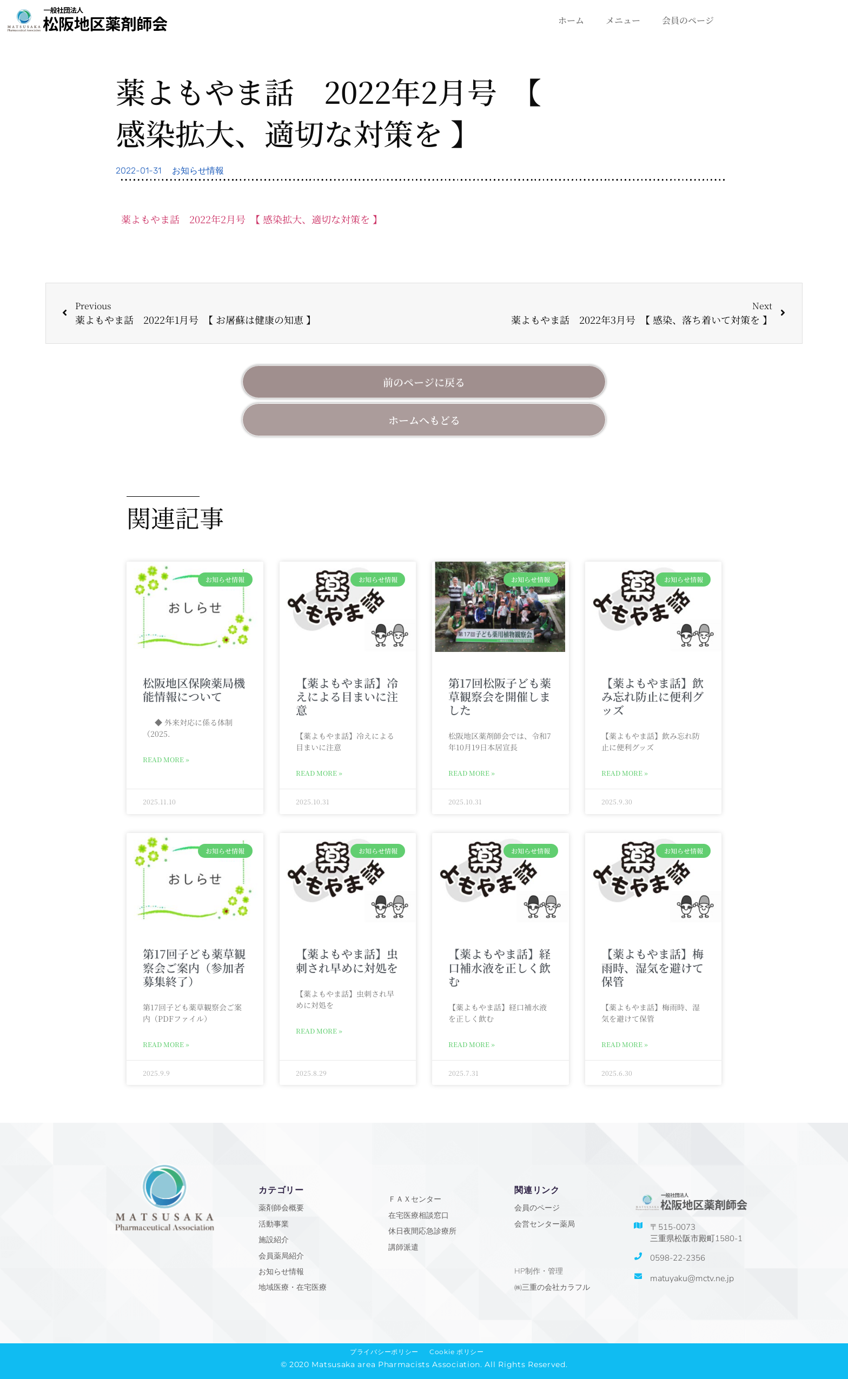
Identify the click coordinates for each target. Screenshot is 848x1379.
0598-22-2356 (677, 1258)
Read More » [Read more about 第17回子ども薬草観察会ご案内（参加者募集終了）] (166, 1044)
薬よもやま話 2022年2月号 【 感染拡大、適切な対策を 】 (251, 219)
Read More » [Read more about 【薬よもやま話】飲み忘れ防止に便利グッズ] (624, 772)
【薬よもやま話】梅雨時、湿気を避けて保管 (652, 967)
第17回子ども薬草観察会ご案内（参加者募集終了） (194, 967)
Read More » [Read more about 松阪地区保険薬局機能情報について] (166, 759)
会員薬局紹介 (281, 1256)
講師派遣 (403, 1247)
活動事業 (274, 1224)
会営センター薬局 (544, 1224)
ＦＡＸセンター (414, 1199)
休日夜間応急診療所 (422, 1231)
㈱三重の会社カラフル (552, 1287)
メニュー (623, 20)
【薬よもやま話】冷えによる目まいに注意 (347, 696)
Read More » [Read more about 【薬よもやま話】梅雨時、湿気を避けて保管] (624, 1044)
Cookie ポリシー (456, 1352)
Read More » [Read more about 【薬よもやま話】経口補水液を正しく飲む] (471, 1044)
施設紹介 (274, 1240)
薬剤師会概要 (281, 1208)
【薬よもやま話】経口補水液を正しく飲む (499, 967)
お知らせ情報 (198, 170)
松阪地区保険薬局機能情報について (194, 689)
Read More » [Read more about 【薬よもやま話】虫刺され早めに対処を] (319, 1030)
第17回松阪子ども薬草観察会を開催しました (499, 696)
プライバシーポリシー (384, 1352)
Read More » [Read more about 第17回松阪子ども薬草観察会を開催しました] (471, 772)
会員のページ (688, 20)
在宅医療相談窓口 (418, 1215)
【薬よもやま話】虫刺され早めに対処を (347, 960)
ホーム (571, 20)
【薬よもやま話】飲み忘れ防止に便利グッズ (652, 696)
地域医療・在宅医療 (293, 1287)
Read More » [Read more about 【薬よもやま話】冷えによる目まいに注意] (319, 772)
